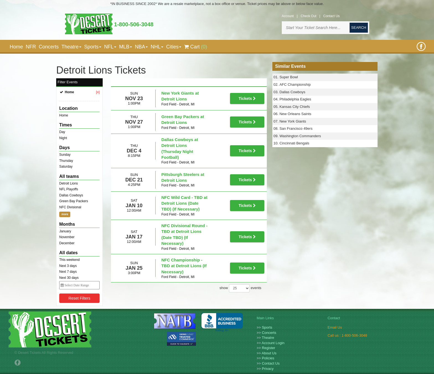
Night (63, 138)
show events (240, 257)
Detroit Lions (68, 183)
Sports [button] (92, 47)
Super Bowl (289, 77)
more (64, 214)
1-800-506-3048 (133, 24)
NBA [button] (141, 47)
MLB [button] (125, 47)
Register (268, 348)
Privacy (268, 369)
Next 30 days (69, 278)
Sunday (65, 155)
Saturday (66, 166)
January (65, 231)
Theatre (268, 338)
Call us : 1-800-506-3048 (347, 335)
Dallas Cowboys (71, 195)
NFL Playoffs (68, 189)
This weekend (69, 260)
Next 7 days (68, 272)
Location (68, 108)
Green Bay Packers (73, 201)
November (66, 237)
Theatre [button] (71, 47)
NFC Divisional (70, 207)
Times (65, 125)
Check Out (308, 16)
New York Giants (293, 121)
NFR (31, 47)
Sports (267, 327)
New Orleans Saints (295, 114)
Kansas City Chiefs (295, 107)
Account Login (273, 343)
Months (67, 224)
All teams (69, 176)
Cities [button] (173, 47)
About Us (269, 353)
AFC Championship (295, 84)
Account (288, 16)
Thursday (66, 161)
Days (64, 147)
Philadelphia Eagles (295, 99)
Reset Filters (80, 298)
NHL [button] (157, 47)
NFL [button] (110, 47)
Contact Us (331, 16)
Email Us (334, 327)
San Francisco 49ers (296, 128)
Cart (195, 47)
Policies (268, 358)
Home (16, 47)
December (66, 243)
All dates (68, 252)
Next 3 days (68, 266)
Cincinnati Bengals (294, 143)
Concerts (49, 47)
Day (62, 132)
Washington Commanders (300, 136)
